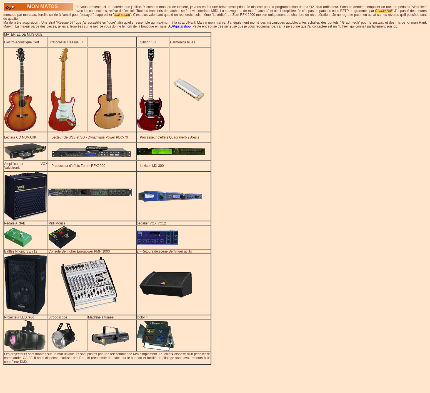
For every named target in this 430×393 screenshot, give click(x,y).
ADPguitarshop (179, 26)
